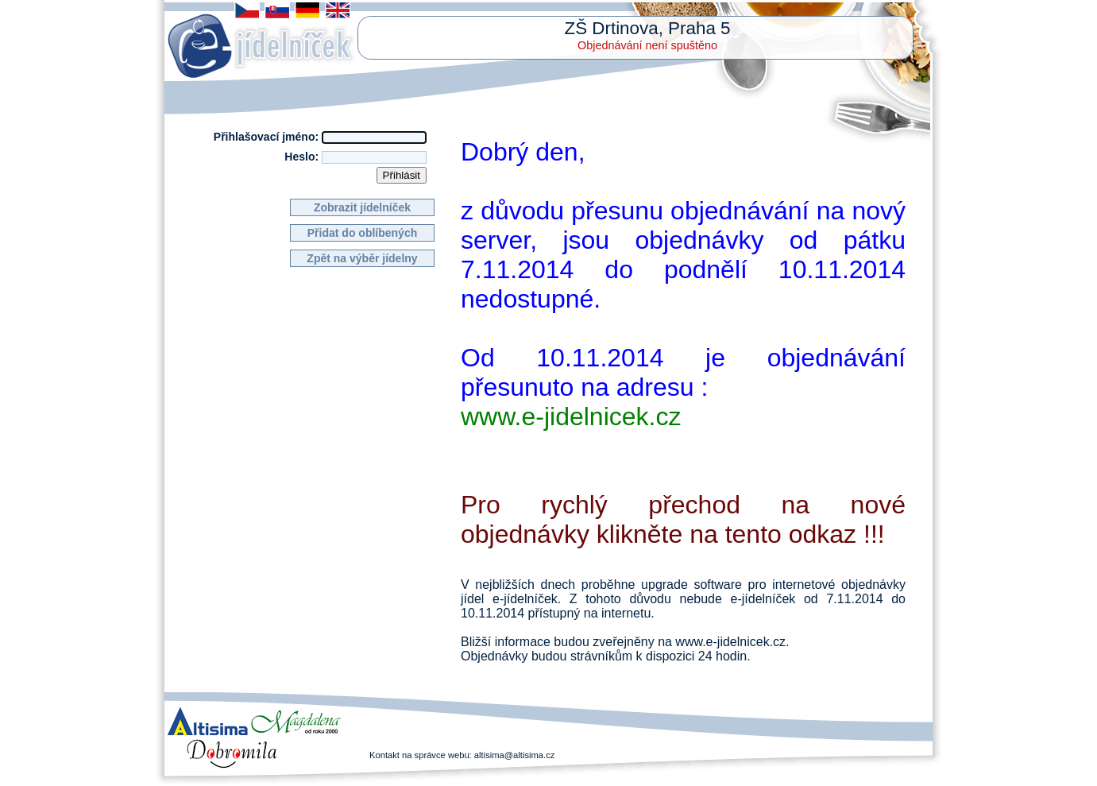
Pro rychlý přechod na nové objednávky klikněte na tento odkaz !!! (683, 519)
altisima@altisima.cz (514, 755)
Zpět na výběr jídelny (362, 258)
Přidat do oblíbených (362, 233)
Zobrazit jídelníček (362, 207)
